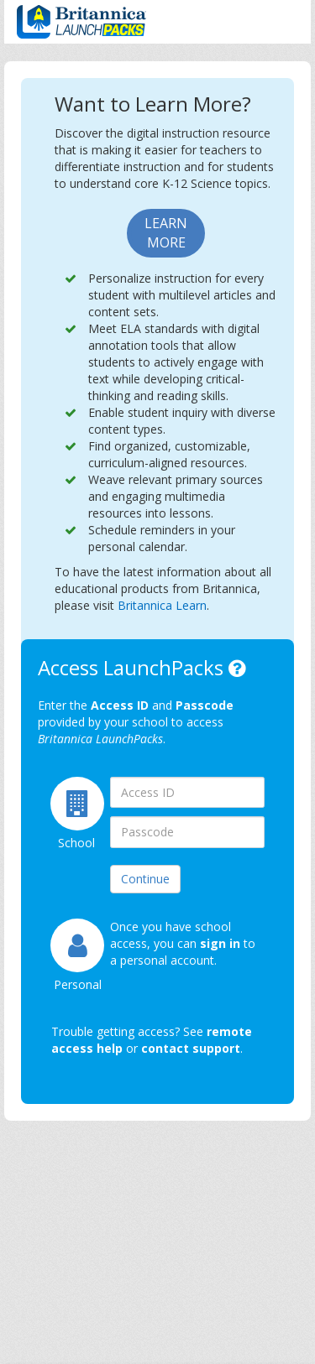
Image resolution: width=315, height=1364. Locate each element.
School (71, 843)
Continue (145, 879)
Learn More (165, 233)
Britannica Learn (162, 605)
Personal (69, 984)
